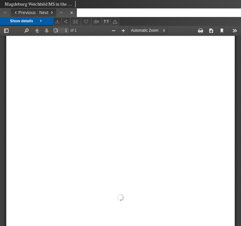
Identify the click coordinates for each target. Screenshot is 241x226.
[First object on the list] (5, 12)
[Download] (57, 21)
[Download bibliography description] (96, 21)
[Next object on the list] (46, 12)
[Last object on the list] (61, 12)
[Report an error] (114, 21)
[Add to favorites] (86, 21)
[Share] (66, 21)
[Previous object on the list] (23, 12)
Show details (26, 21)
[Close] (72, 12)
